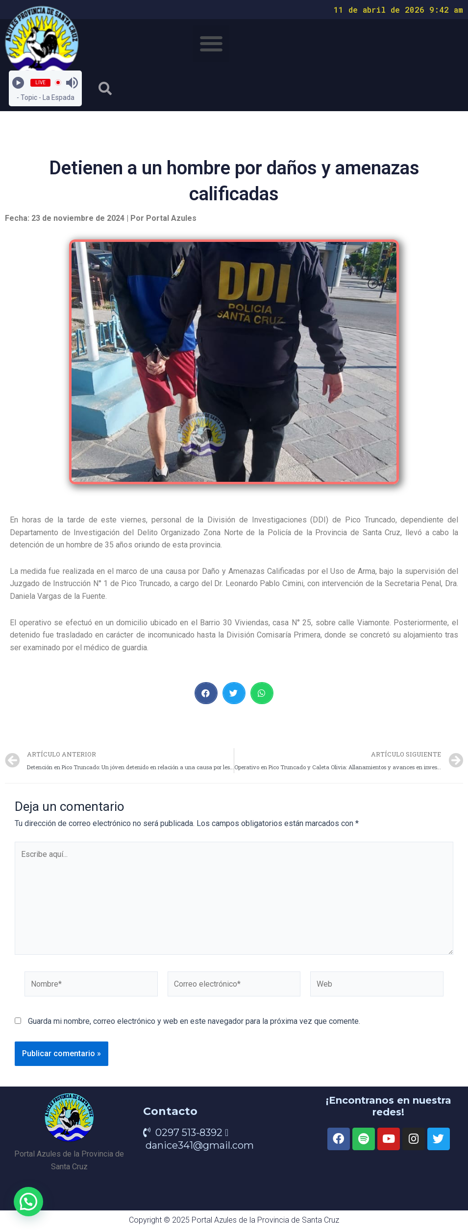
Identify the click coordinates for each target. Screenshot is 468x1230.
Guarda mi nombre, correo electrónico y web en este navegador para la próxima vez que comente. (194, 1021)
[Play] (18, 82)
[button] (211, 43)
